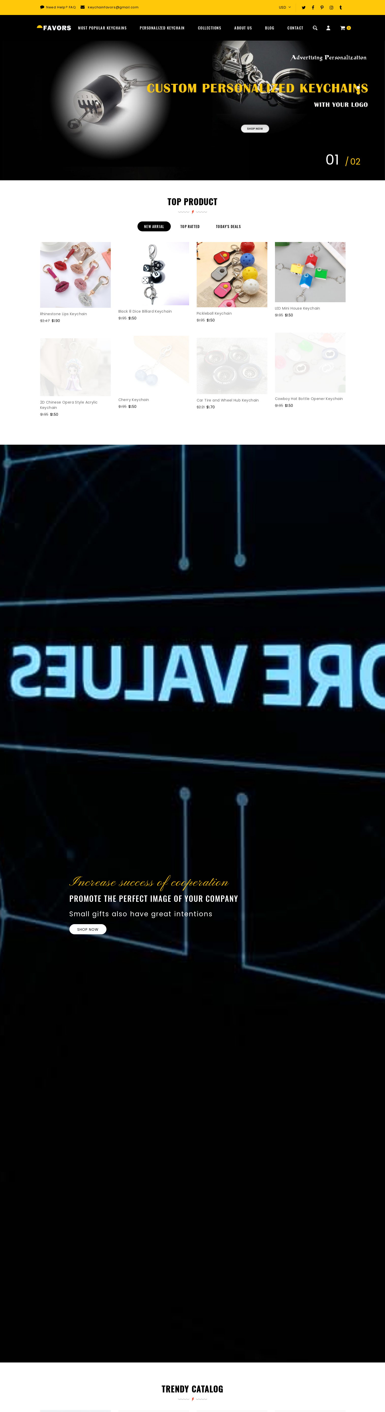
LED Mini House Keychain (297, 308)
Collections (209, 27)
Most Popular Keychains (102, 27)
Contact (295, 27)
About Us (243, 27)
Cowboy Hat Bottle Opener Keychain (309, 398)
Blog (269, 27)
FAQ (72, 7)
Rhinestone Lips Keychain (63, 313)
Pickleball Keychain (214, 313)
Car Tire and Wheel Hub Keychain (228, 400)
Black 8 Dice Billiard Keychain (145, 311)
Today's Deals (228, 226)
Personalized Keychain (162, 27)
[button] (358, 87)
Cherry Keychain (133, 399)
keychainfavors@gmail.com (113, 7)
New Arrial (154, 226)
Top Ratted (190, 226)
